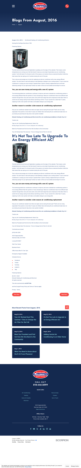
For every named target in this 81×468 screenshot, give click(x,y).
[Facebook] (31, 452)
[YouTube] (34, 452)
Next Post (64, 317)
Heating (26, 418)
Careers (55, 418)
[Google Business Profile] (50, 452)
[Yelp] (37, 452)
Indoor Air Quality (26, 421)
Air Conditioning (26, 416)
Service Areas (54, 416)
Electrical (26, 423)
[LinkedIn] (44, 452)
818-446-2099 (40, 407)
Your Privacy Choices (31, 463)
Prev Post (16, 317)
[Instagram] (47, 452)
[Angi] (40, 452)
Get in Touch (55, 421)
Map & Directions (40, 432)
